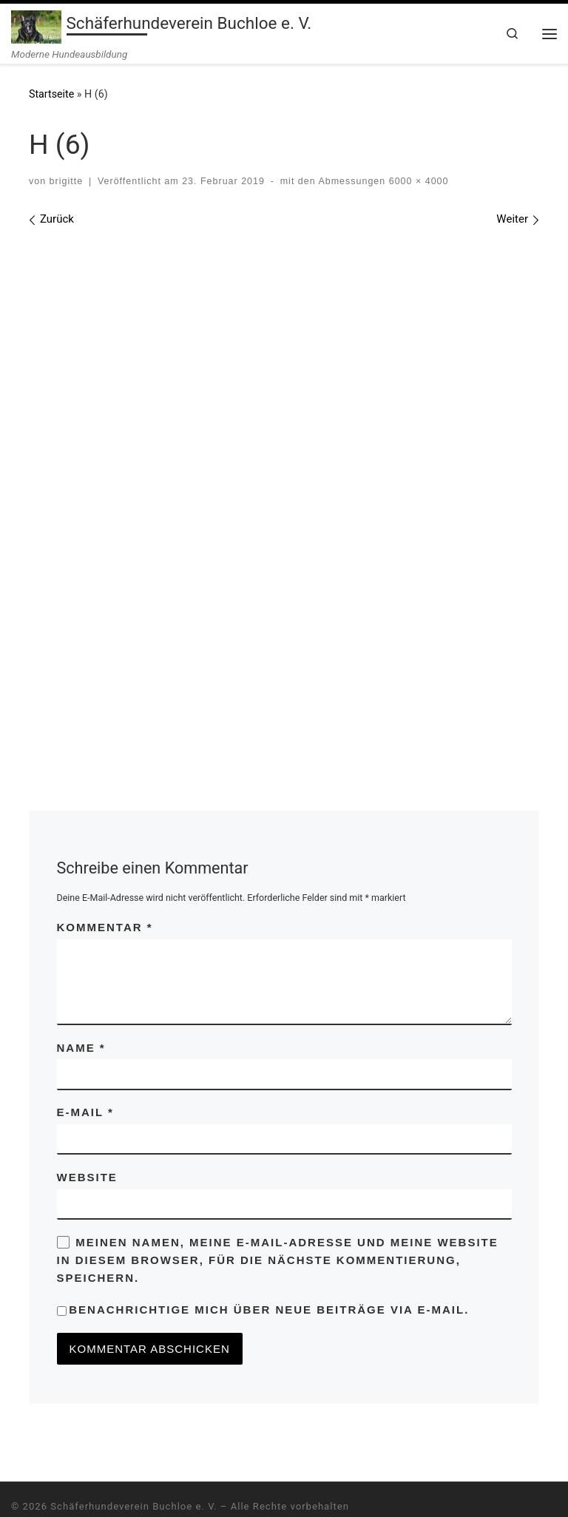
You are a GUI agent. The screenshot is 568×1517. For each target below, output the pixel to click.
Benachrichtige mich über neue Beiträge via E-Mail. (269, 1273)
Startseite (51, 95)
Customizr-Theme (213, 1491)
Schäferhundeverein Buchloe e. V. (133, 1470)
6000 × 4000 (416, 181)
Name (81, 1010)
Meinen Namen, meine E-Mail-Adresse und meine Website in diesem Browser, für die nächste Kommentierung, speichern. (277, 1223)
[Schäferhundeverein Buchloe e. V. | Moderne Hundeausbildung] (36, 25)
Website (87, 1140)
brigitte (66, 181)
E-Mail (85, 1076)
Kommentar (105, 890)
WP (71, 1491)
